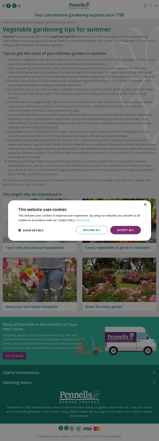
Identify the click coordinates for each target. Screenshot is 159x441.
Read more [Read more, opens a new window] (83, 220)
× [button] (145, 204)
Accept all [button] (125, 230)
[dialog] (79, 220)
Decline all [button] (91, 230)
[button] (30, 230)
